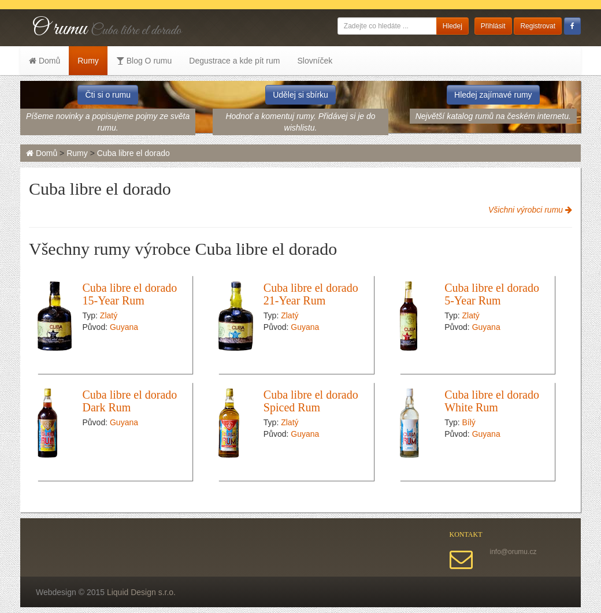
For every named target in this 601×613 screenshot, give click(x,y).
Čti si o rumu (108, 94)
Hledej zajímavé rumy (493, 94)
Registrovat (537, 26)
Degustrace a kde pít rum (234, 60)
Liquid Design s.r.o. (141, 592)
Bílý (469, 422)
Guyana (124, 327)
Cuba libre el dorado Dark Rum (130, 401)
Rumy (88, 60)
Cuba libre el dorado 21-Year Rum (311, 294)
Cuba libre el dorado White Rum (491, 401)
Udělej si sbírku (300, 94)
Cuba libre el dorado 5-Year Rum (491, 294)
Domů (44, 60)
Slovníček (314, 60)
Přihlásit (493, 26)
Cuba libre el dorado (133, 153)
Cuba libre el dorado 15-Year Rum (130, 294)
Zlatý (108, 315)
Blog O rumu (144, 60)
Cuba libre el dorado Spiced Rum (311, 401)
